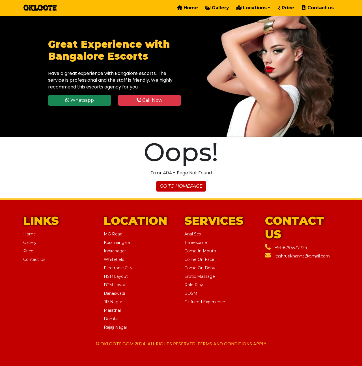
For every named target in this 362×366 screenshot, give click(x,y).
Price (285, 7)
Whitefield (114, 259)
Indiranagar (115, 251)
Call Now (149, 100)
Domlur (111, 318)
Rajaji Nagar (115, 327)
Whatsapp (79, 100)
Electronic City (118, 267)
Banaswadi (114, 293)
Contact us (317, 7)
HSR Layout (116, 276)
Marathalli (113, 310)
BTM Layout (116, 284)
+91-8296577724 (286, 247)
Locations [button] (251, 7)
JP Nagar (113, 301)
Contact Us (34, 259)
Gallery (217, 7)
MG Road (113, 234)
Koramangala (117, 242)
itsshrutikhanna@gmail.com (297, 256)
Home (187, 7)
